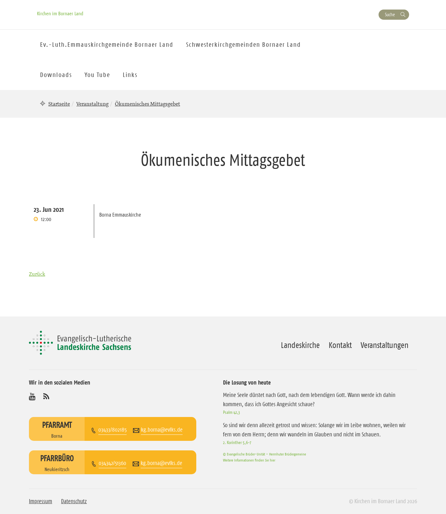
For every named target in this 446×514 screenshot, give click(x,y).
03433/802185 (112, 429)
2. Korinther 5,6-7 (237, 442)
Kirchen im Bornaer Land (60, 13)
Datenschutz (74, 501)
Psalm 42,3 (231, 412)
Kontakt (340, 345)
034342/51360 (112, 463)
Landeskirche (300, 345)
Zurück (37, 273)
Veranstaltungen (384, 345)
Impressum (40, 501)
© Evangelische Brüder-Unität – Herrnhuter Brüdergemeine (264, 454)
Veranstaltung (92, 103)
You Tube (97, 75)
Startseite (59, 103)
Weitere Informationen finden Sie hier (249, 460)
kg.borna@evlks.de (162, 429)
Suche (390, 14)
